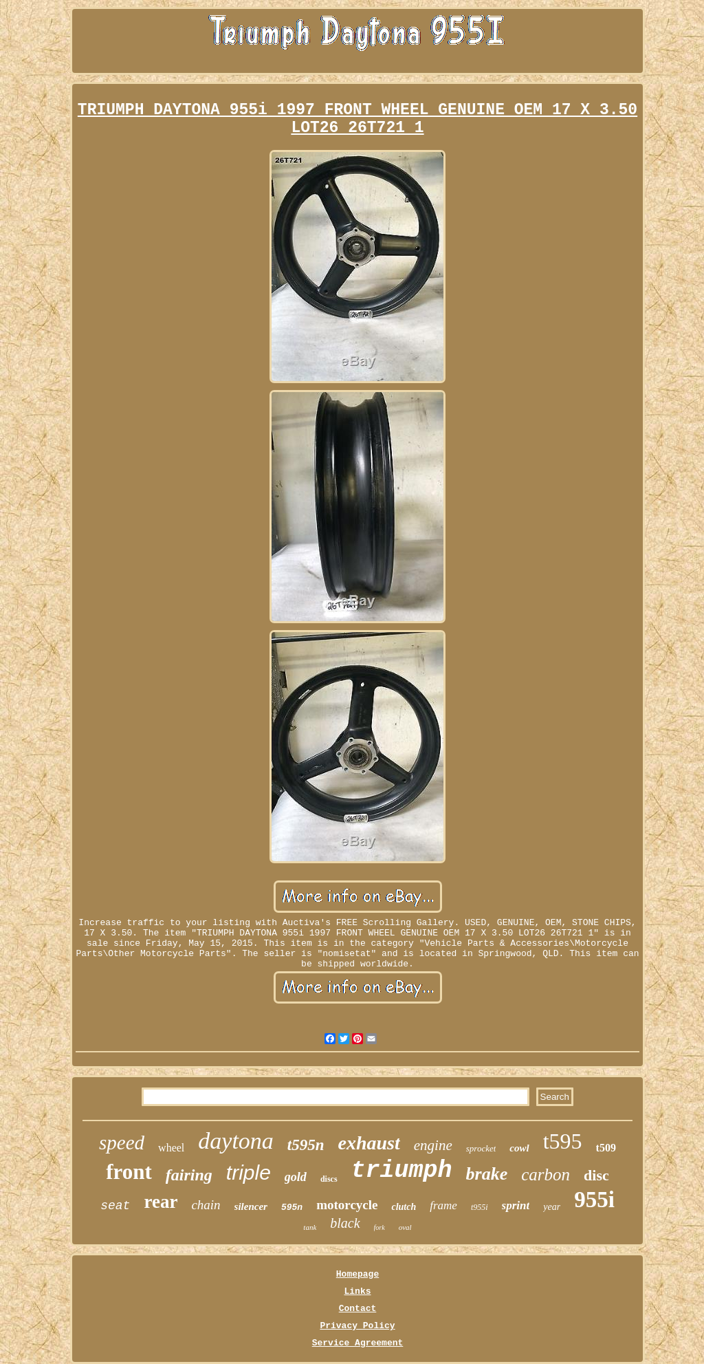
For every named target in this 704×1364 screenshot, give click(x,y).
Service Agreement (358, 1343)
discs (329, 1179)
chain (205, 1205)
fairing (189, 1175)
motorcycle (346, 1205)
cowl (519, 1148)
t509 (606, 1148)
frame (443, 1205)
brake (487, 1174)
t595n (305, 1145)
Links (357, 1291)
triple (248, 1172)
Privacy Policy (357, 1326)
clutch (403, 1207)
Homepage (357, 1274)
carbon (545, 1174)
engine (433, 1145)
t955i (479, 1207)
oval (405, 1227)
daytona (236, 1141)
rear (160, 1201)
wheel (171, 1148)
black (345, 1223)
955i (594, 1199)
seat (115, 1206)
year (551, 1207)
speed (121, 1143)
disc (596, 1175)
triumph (401, 1170)
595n (291, 1207)
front (129, 1172)
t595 (562, 1141)
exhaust (369, 1143)
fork (379, 1227)
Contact (358, 1308)
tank (309, 1227)
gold (296, 1177)
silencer (250, 1206)
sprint (516, 1205)
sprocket (481, 1148)
